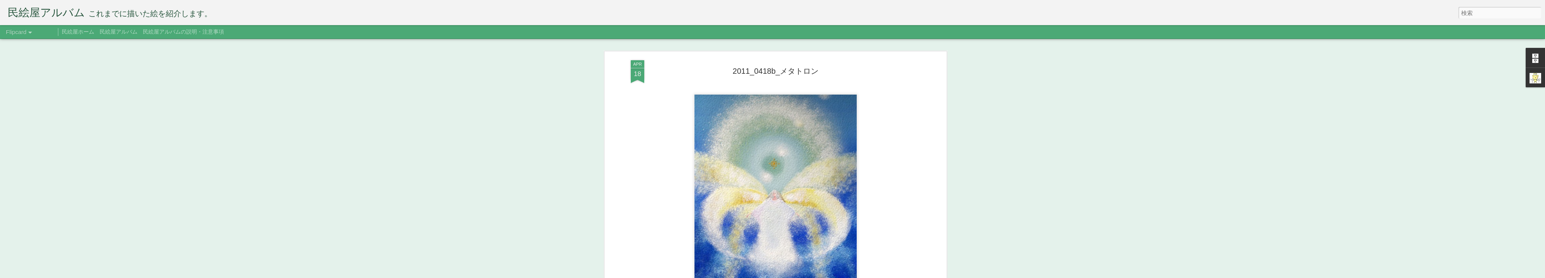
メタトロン (804, 51)
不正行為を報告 (844, 273)
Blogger (820, 273)
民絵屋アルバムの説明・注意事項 (183, 32)
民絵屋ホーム (78, 32)
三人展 (829, 51)
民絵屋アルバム (119, 32)
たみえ (811, 40)
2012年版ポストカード (760, 51)
